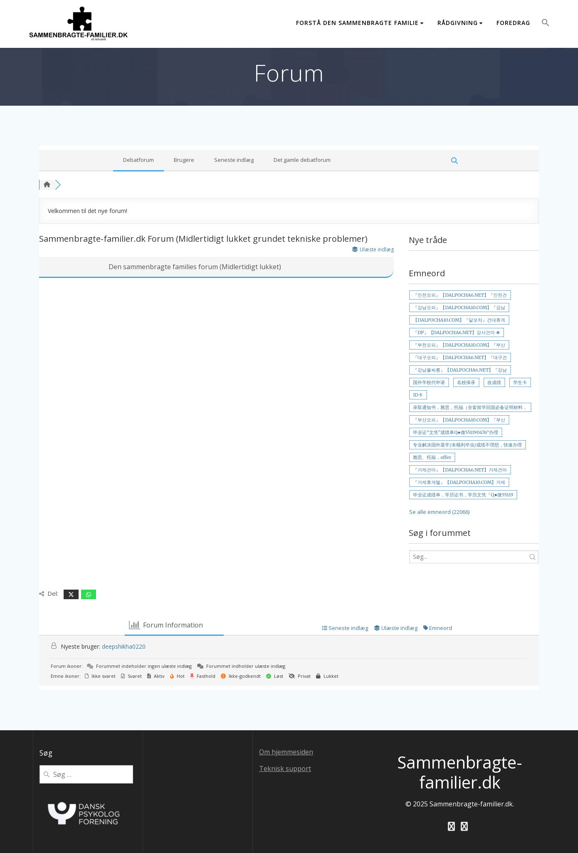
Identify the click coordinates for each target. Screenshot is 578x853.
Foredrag (513, 23)
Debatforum (138, 160)
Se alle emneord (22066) (439, 512)
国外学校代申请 (429, 382)
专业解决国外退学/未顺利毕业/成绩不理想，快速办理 (467, 445)
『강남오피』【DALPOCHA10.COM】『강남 (459, 307)
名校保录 (466, 382)
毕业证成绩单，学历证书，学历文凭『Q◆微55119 (463, 495)
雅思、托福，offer (432, 457)
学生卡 (520, 382)
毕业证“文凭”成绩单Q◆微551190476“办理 (455, 432)
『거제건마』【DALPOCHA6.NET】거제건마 (460, 470)
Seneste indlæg (234, 160)
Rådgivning (457, 23)
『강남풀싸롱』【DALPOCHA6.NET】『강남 (460, 370)
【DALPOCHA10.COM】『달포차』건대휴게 (459, 320)
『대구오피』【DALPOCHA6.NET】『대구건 (460, 357)
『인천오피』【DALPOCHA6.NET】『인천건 (460, 295)
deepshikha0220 (124, 646)
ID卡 (417, 395)
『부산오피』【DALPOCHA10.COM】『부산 (459, 420)
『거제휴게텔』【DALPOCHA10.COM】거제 (459, 482)
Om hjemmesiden (286, 751)
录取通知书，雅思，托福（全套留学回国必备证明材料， (470, 407)
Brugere (184, 160)
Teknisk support (285, 768)
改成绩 (494, 382)
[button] (545, 23)
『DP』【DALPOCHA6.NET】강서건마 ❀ (456, 332)
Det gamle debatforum (302, 160)
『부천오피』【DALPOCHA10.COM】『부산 (459, 345)
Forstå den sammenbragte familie (357, 23)
